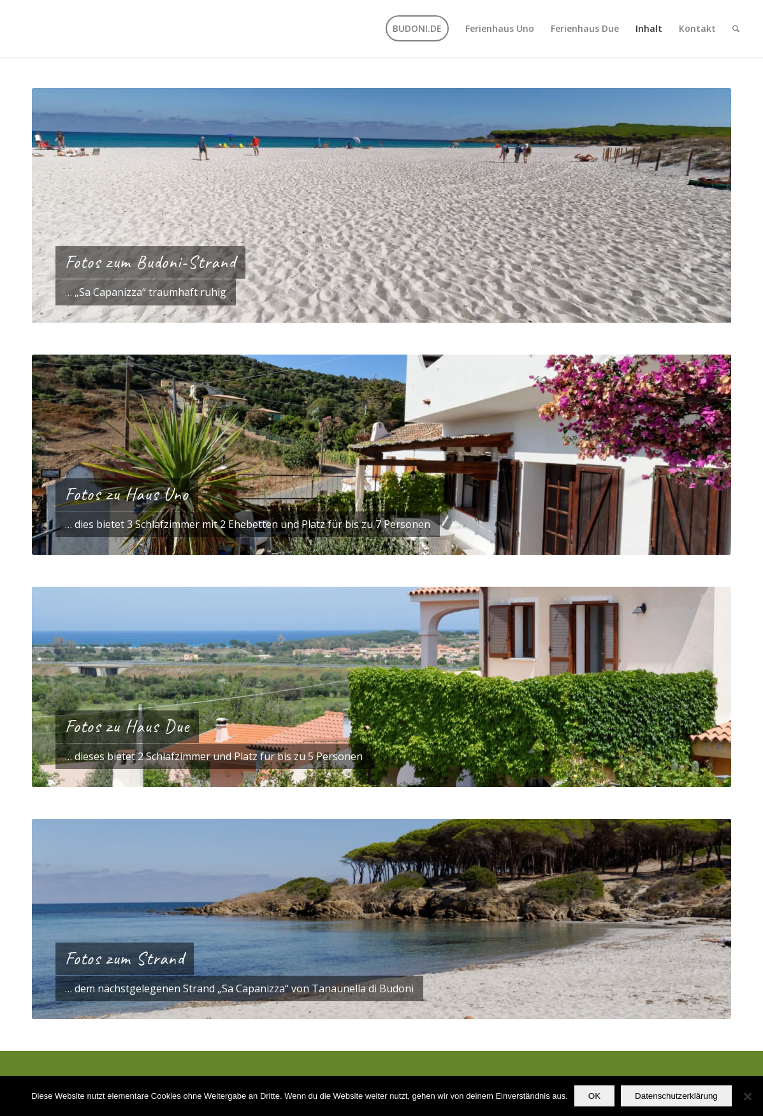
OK (594, 1096)
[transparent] (16, 28)
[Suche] (736, 28)
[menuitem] (417, 28)
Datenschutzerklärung (676, 1096)
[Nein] (747, 1096)
